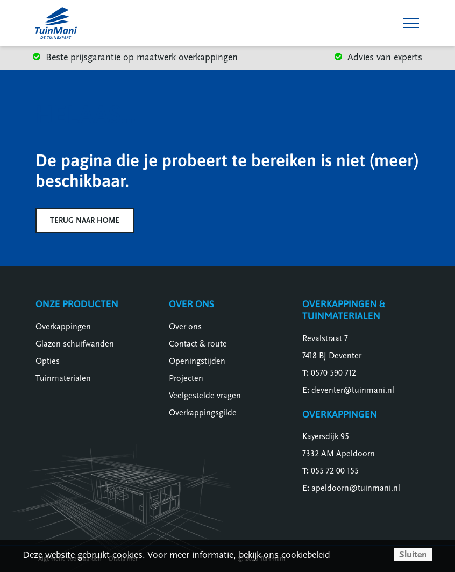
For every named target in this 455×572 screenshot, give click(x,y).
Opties (47, 361)
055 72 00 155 (335, 471)
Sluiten (413, 554)
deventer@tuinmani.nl (352, 390)
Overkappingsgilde (203, 413)
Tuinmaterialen (63, 378)
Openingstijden (197, 361)
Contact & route (198, 344)
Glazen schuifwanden (74, 344)
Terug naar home (84, 220)
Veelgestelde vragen (205, 395)
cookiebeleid (305, 555)
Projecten (186, 378)
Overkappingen (63, 326)
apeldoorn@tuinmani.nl (355, 488)
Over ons (185, 326)
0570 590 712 (333, 373)
